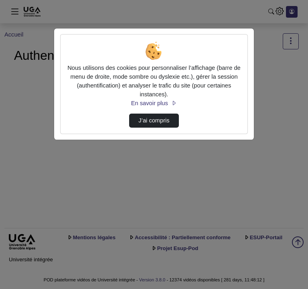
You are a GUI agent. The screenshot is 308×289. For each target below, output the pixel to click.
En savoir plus (154, 103)
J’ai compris (153, 120)
